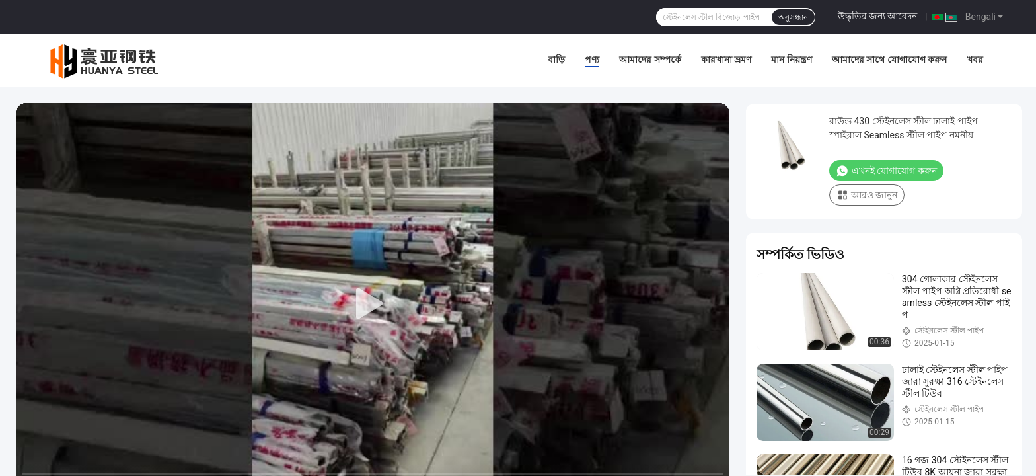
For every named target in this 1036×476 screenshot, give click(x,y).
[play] (372, 304)
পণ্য (592, 59)
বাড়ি (556, 59)
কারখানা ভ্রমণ (726, 59)
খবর (975, 59)
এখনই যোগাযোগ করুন (886, 171)
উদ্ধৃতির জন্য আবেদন (878, 16)
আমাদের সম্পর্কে (650, 59)
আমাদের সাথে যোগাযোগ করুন (889, 59)
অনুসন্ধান (793, 17)
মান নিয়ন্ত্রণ (791, 59)
